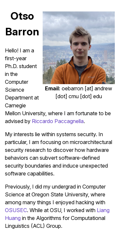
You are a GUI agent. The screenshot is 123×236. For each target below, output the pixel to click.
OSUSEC (16, 210)
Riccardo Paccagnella (58, 121)
